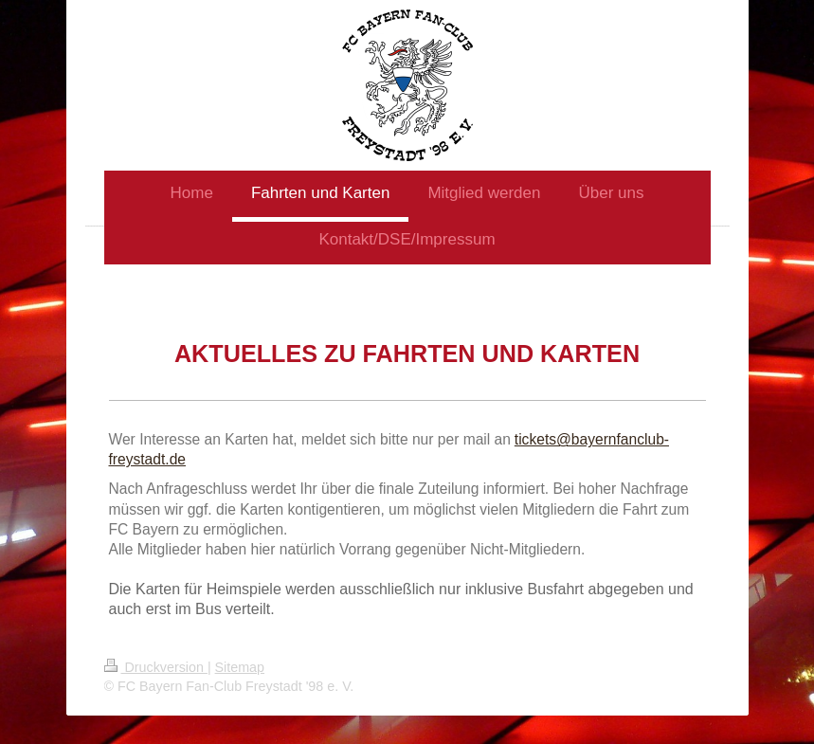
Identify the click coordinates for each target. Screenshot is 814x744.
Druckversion (156, 667)
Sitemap (239, 667)
